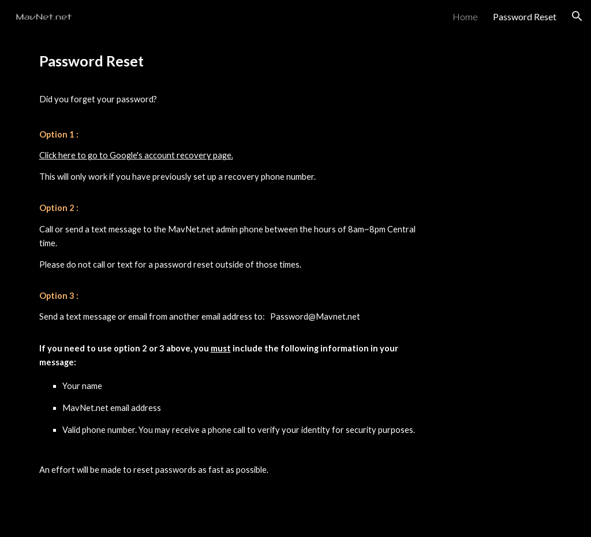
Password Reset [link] (524, 16)
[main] (229, 284)
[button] (577, 16)
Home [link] (465, 16)
